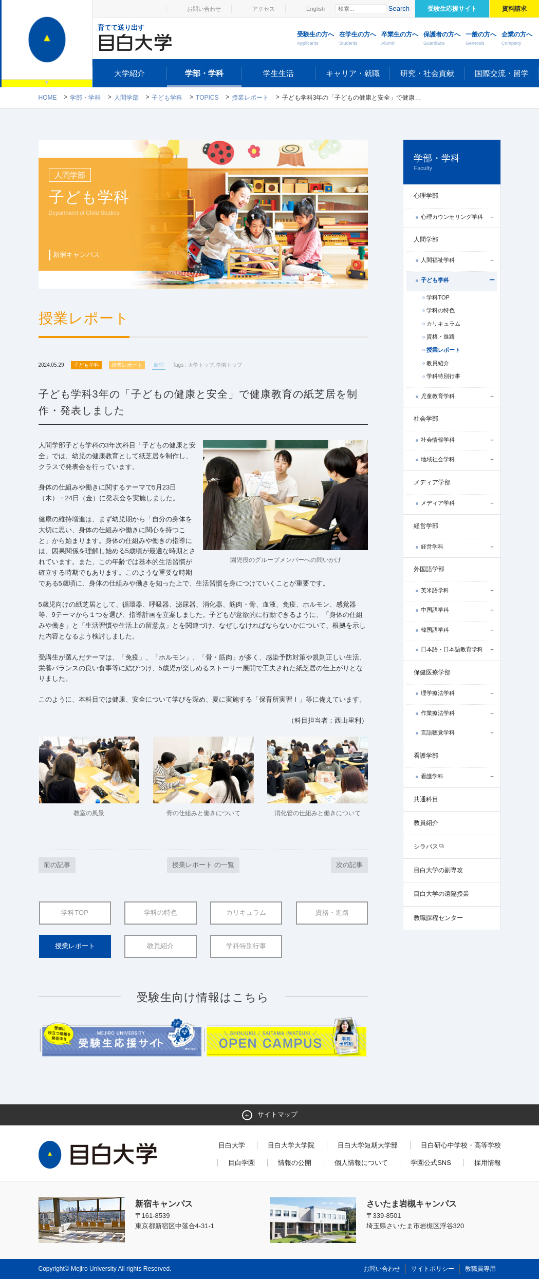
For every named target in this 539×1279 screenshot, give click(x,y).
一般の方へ (481, 39)
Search (399, 8)
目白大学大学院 (291, 1145)
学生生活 (278, 73)
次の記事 (349, 865)
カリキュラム (246, 912)
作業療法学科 (438, 713)
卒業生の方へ (399, 39)
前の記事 (57, 865)
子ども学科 (167, 97)
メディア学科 (438, 503)
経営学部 (426, 526)
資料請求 (514, 8)
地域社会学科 (438, 459)
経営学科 (432, 546)
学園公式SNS (431, 1163)
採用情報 (487, 1163)
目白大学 (231, 1145)
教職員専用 (480, 1268)
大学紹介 (129, 73)
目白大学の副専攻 (438, 870)
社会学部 (426, 418)
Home (48, 97)
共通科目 (426, 799)
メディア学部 (432, 482)
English (315, 9)
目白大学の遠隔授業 (441, 893)
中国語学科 (435, 610)
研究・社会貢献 (427, 73)
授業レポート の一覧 (203, 865)
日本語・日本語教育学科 (452, 649)
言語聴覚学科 (438, 732)
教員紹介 (160, 946)
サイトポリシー (432, 1268)
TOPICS (207, 97)
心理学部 (426, 195)
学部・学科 (204, 73)
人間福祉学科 (438, 260)
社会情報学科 (438, 440)
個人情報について (361, 1163)
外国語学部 (429, 569)
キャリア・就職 (353, 73)
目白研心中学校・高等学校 (461, 1145)
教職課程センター (438, 917)
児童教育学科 (438, 396)
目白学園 (241, 1163)
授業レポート (250, 97)
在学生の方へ (357, 39)
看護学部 (426, 755)
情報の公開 (294, 1163)
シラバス (426, 846)
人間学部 (126, 97)
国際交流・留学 (502, 73)
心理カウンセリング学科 (452, 217)
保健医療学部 (432, 672)
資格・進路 (332, 912)
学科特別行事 (246, 946)
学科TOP (74, 912)
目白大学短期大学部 (368, 1145)
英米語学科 (435, 590)
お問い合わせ (204, 9)
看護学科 (432, 776)
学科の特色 (160, 912)
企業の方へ (516, 39)
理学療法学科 (438, 693)
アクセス (263, 9)
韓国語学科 (435, 630)
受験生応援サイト (452, 8)
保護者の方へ (441, 39)
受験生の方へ (315, 39)
